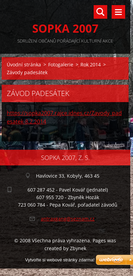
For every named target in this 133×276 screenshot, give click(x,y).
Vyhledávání (100, 12)
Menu (118, 12)
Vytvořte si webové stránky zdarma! (60, 259)
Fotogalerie (60, 64)
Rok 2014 (90, 64)
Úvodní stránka (24, 64)
